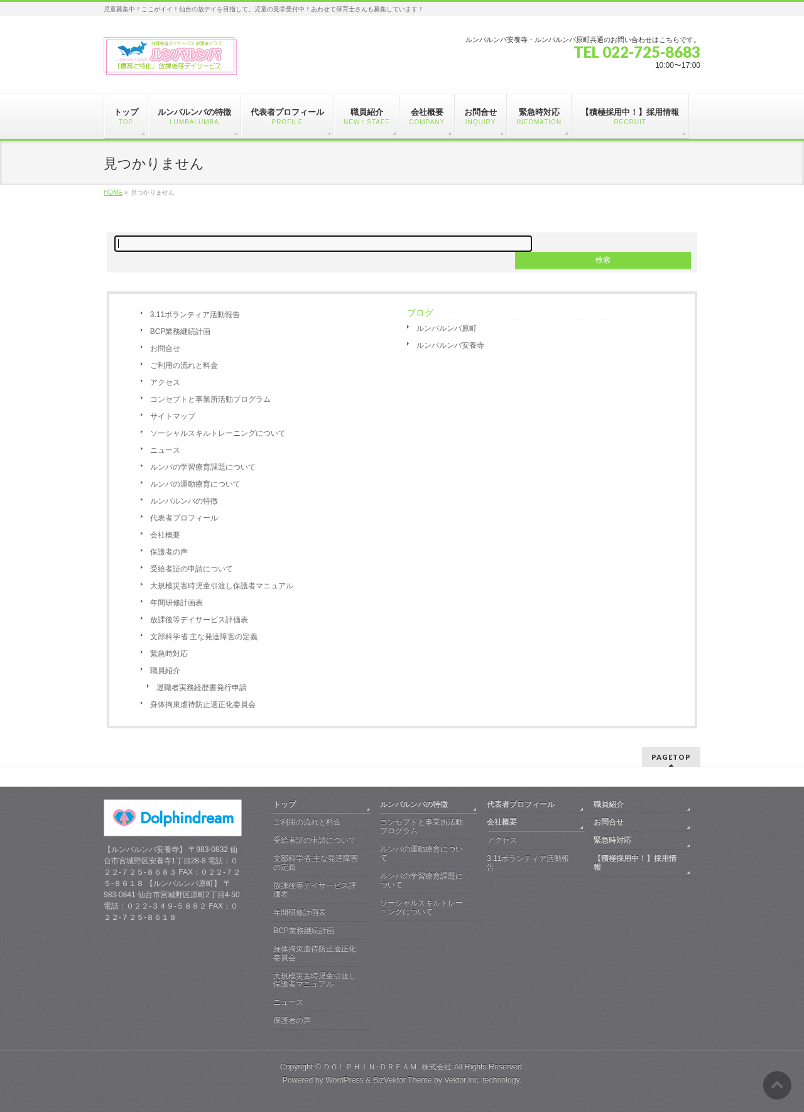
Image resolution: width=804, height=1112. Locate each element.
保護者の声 (169, 552)
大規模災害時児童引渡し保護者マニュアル (221, 585)
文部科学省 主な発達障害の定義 (204, 636)
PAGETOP (671, 757)
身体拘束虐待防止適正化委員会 (203, 704)
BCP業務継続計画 (180, 331)
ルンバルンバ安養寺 (450, 345)
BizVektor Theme (402, 1080)
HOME (113, 192)
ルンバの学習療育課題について (203, 467)
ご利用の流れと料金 (184, 365)
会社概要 (165, 535)
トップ (284, 804)
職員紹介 (165, 670)
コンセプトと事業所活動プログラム (210, 399)
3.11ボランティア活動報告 (195, 314)
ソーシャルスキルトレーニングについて (218, 433)
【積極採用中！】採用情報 (635, 863)
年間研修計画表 (176, 602)
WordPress (344, 1080)
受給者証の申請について (191, 568)
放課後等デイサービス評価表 (199, 619)
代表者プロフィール (184, 518)
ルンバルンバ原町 (446, 328)
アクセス (165, 382)
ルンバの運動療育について (195, 484)
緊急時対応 (169, 653)
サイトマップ (172, 416)
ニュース (165, 450)
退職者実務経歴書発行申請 (201, 687)
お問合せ (165, 348)
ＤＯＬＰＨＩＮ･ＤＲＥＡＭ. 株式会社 (387, 1066)
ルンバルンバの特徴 (184, 501)
